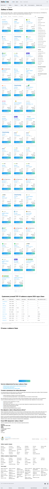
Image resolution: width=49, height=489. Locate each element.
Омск (18, 426)
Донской (2, 414)
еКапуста (27, 38)
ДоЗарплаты (4, 71)
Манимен (15, 152)
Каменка (34, 417)
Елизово (2, 419)
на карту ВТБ (40, 44)
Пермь (26, 423)
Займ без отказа (35, 469)
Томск (34, 425)
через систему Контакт (42, 45)
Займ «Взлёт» (4, 169)
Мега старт (16, 89)
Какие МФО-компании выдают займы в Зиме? (11, 353)
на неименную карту (41, 31)
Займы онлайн (3, 435)
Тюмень (34, 426)
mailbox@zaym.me (5, 474)
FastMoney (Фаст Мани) (30, 120)
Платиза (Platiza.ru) (29, 88)
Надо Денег (28, 103)
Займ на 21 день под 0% (28, 40)
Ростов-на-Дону (27, 425)
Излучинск (27, 413)
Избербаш (26, 411)
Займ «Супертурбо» (29, 169)
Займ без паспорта (36, 463)
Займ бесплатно (16, 39)
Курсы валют (4, 5)
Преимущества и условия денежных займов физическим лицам (14, 351)
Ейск (2, 417)
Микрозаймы (19, 465)
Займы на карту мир (20, 436)
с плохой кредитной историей (41, 54)
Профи (15, 200)
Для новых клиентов (15, 217)
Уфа (33, 429)
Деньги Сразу (4, 232)
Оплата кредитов (31, 5)
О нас (2, 453)
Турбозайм (16, 71)
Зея (17, 416)
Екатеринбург (3, 428)
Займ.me (2, 7)
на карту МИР (40, 38)
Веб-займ (3, 38)
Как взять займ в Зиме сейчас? (9, 352)
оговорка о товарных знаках (30, 481)
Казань (34, 413)
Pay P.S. (15, 135)
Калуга (34, 416)
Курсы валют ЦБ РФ (4, 463)
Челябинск (43, 423)
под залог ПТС (40, 51)
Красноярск (11, 426)
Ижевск (2, 429)
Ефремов (10, 414)
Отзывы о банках (4, 465)
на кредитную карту (41, 36)
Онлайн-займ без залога (16, 73)
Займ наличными (20, 467)
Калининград (35, 414)
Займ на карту (35, 458)
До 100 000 (28, 233)
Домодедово (3, 413)
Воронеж (2, 426)
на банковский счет (41, 30)
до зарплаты (40, 68)
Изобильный (27, 414)
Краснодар (11, 425)
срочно (39, 75)
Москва (10, 428)
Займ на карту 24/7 (5, 22)
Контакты (10, 453)
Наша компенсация (33, 453)
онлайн (39, 20)
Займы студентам (44, 439)
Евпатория (3, 416)
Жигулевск (11, 417)
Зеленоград (19, 413)
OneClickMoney (4, 21)
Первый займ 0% (16, 22)
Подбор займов (19, 463)
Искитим (34, 411)
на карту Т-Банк (41, 42)
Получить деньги (6, 30)
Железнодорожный (12, 416)
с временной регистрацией (40, 56)
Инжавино (27, 417)
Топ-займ (15, 184)
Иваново (18, 417)
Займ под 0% (4, 72)
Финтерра (4, 103)
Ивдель (18, 419)
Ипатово (26, 419)
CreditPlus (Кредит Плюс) (29, 72)
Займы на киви (3, 443)
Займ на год (28, 184)
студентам (40, 71)
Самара (26, 426)
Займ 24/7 (3, 56)
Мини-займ (3, 184)
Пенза (18, 429)
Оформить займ (39, 5)
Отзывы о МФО (3, 467)
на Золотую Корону (41, 25)
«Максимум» (4, 153)
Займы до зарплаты (44, 435)
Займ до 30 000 (16, 282)
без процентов (40, 59)
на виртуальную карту (42, 33)
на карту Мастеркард (42, 41)
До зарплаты (28, 89)
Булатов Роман (8, 402)
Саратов (26, 429)
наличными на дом (41, 22)
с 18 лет (39, 64)
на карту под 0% (41, 61)
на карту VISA (40, 39)
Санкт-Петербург (28, 428)
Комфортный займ (17, 121)
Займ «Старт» (28, 153)
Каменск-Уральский (36, 419)
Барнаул (2, 423)
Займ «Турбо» (16, 56)
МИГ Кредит (16, 120)
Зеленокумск (19, 414)
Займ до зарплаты (36, 467)
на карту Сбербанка (41, 47)
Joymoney (16, 38)
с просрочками (40, 70)
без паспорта (40, 58)
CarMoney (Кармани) (18, 103)
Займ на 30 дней (4, 200)
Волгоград (2, 425)
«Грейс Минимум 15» (16, 137)
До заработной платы (28, 56)
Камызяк (42, 413)
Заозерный (11, 419)
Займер (15, 21)
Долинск (2, 411)
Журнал (21, 1)
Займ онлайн (4, 39)
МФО (25, 5)
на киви (39, 27)
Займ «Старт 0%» (16, 153)
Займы (11, 5)
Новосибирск (19, 425)
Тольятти (34, 423)
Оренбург (18, 428)
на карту (39, 24)
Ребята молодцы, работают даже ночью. (9, 338)
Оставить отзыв (24, 346)
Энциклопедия (25, 1)
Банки (22, 5)
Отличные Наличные (30, 264)
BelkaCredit (4, 88)
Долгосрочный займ (28, 23)
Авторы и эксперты (21, 453)
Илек (26, 416)
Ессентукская (11, 413)
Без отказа (3, 233)
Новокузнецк (19, 423)
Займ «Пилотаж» (16, 169)
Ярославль (43, 425)
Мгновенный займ (29, 121)
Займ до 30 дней (4, 121)
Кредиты (17, 5)
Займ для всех (4, 266)
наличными (40, 19)
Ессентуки (10, 411)
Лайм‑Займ (28, 21)
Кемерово (10, 423)
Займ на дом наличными (37, 456)
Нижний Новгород (12, 429)
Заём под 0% (28, 73)
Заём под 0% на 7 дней (28, 105)
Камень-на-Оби (43, 411)
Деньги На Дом (29, 215)
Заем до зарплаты (29, 201)
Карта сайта (45, 453)
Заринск (18, 411)
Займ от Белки (4, 89)
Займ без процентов (36, 465)
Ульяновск (35, 428)
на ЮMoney (40, 28)
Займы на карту (3, 439)
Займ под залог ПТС (16, 105)
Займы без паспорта (36, 436)
